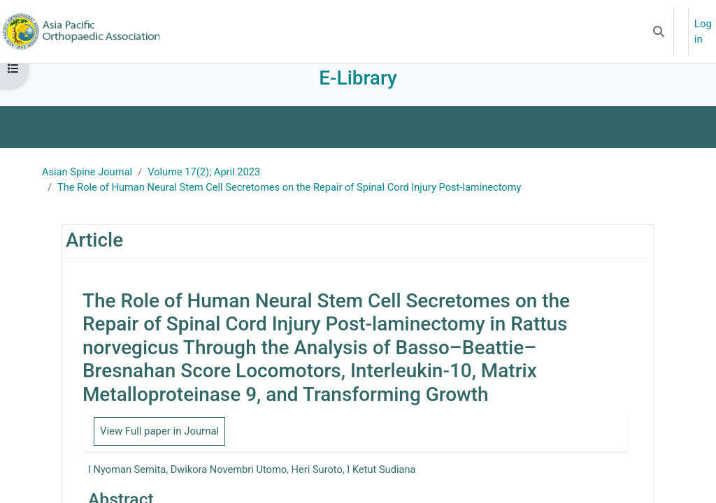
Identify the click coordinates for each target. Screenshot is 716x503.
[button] (659, 31)
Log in (703, 31)
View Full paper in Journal (160, 444)
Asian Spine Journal (89, 185)
